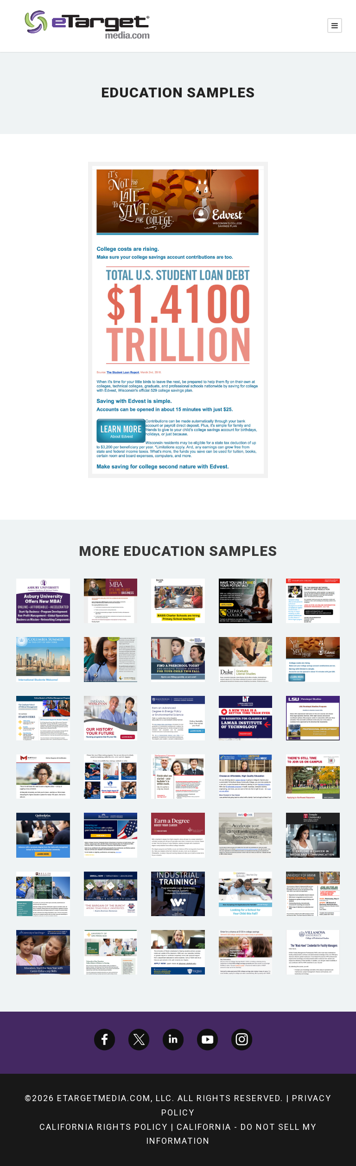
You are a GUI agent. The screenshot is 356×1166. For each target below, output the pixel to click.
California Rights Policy (103, 1127)
